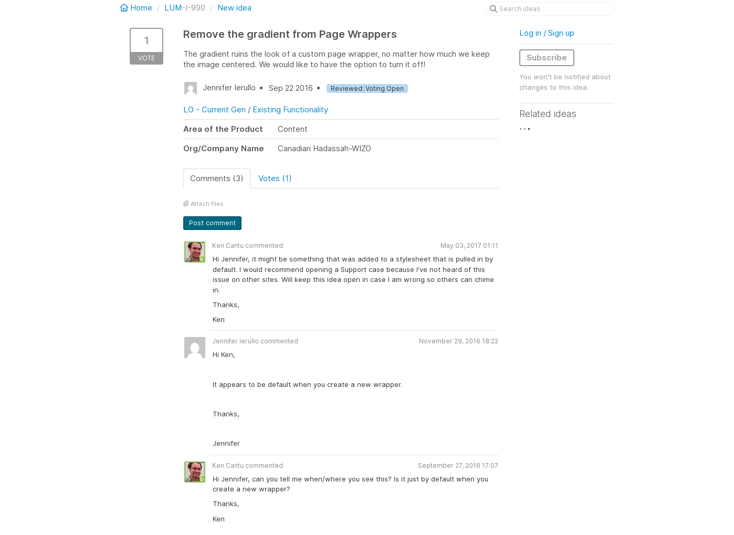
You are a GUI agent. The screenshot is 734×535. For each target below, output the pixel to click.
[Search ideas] (550, 9)
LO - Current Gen (214, 109)
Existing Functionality (290, 109)
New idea (234, 8)
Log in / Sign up (546, 33)
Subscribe (547, 57)
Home (137, 8)
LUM (173, 8)
